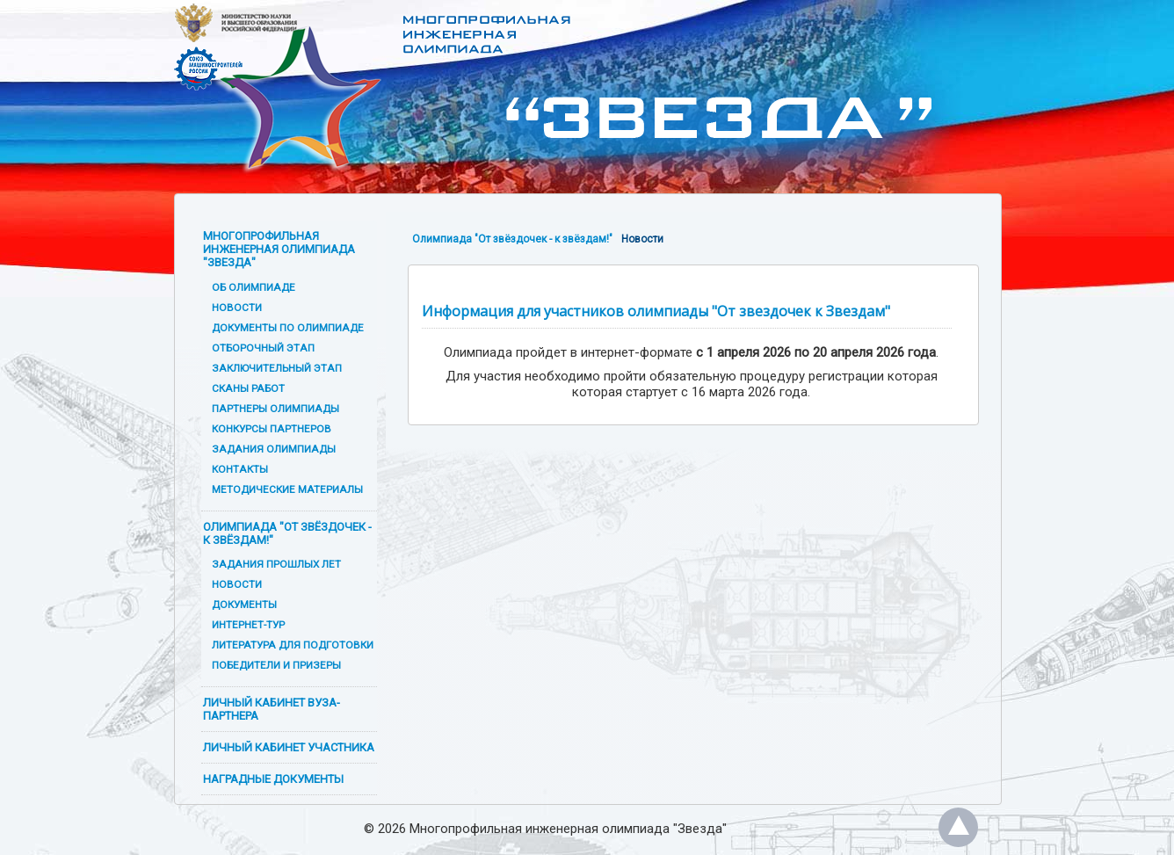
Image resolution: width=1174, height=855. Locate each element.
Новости (237, 307)
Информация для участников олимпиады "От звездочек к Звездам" (656, 311)
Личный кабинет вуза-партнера (271, 709)
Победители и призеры (276, 665)
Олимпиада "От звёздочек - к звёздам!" (287, 533)
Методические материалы (287, 489)
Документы (244, 604)
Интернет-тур (248, 625)
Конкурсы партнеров (271, 429)
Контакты (240, 469)
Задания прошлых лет (276, 564)
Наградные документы (273, 779)
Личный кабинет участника (288, 747)
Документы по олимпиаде (288, 328)
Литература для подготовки (292, 645)
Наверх (958, 827)
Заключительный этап (277, 368)
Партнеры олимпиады (275, 408)
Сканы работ (248, 388)
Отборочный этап (263, 348)
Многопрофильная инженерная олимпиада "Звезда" (279, 249)
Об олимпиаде (253, 287)
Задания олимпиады (274, 449)
